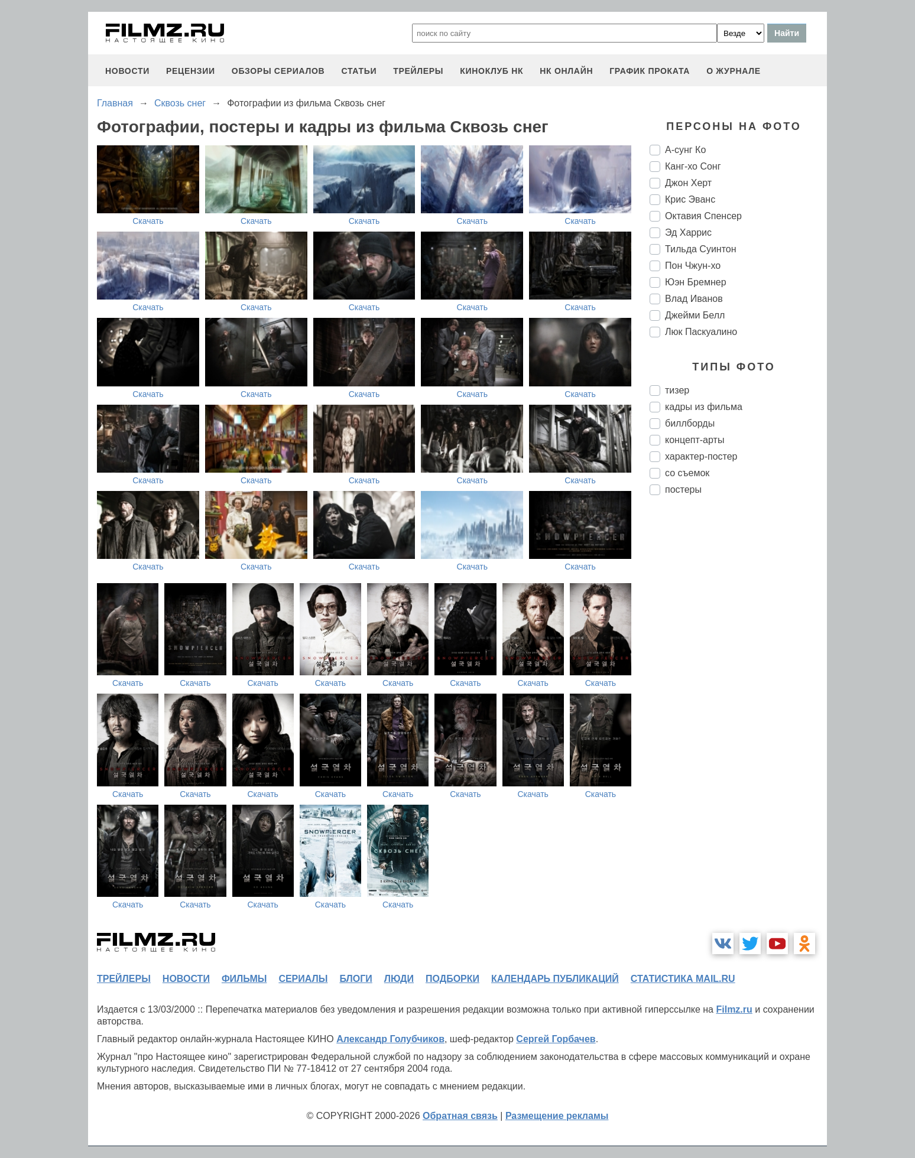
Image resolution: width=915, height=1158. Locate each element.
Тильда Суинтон (700, 249)
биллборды (690, 423)
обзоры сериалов (278, 71)
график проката (649, 71)
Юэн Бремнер (695, 282)
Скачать (148, 221)
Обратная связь (460, 1116)
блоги (355, 979)
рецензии (190, 71)
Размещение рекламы (557, 1116)
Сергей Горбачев (555, 1039)
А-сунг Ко (685, 150)
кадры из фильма (703, 407)
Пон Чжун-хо (693, 266)
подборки (452, 979)
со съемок (687, 473)
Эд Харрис (688, 232)
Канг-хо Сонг (693, 166)
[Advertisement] (738, 702)
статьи (359, 71)
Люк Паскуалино (701, 332)
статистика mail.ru (683, 979)
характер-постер (701, 456)
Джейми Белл (695, 315)
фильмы (244, 979)
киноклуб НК (491, 71)
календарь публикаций (555, 979)
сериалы (302, 979)
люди (399, 979)
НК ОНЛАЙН (566, 71)
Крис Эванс (690, 199)
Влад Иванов (694, 299)
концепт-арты (694, 440)
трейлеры (418, 71)
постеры (683, 489)
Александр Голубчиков (390, 1039)
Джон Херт (688, 183)
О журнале (733, 71)
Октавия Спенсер (703, 216)
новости (127, 71)
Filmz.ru (734, 1009)
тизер (677, 390)
